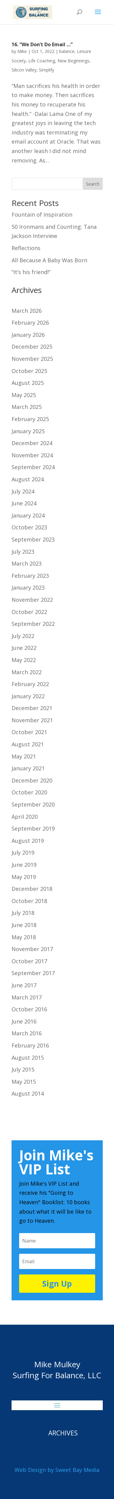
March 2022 (27, 672)
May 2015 (24, 1081)
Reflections (26, 248)
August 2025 (28, 382)
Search (92, 184)
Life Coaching (41, 61)
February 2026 (30, 322)
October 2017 (29, 961)
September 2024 (33, 467)
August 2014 (28, 1093)
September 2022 (33, 623)
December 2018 (32, 888)
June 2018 (24, 925)
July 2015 (23, 1069)
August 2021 (28, 744)
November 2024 (32, 455)
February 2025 (30, 419)
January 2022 (28, 696)
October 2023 (29, 527)
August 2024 (28, 479)
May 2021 (24, 756)
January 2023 (28, 587)
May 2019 (24, 876)
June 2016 (24, 1021)
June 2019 (24, 864)
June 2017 (24, 985)
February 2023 (30, 575)
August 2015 (28, 1057)
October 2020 (29, 792)
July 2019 (23, 852)
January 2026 (28, 334)
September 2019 (33, 828)
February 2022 (30, 684)
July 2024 (23, 491)
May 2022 (24, 660)
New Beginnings (73, 61)
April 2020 (25, 816)
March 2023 (27, 563)
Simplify (46, 70)
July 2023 (23, 551)
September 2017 (33, 973)
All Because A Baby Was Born (49, 260)
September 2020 (33, 804)
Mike (22, 51)
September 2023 (33, 539)
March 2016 (27, 1033)
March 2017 (27, 997)
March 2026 (27, 310)
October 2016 (29, 1009)
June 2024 (24, 503)
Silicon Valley (24, 70)
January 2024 (28, 515)
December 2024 (32, 443)
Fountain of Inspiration (42, 214)
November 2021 (32, 720)
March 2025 (27, 406)
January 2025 (28, 431)
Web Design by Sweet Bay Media (57, 1469)
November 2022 (32, 599)
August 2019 (28, 840)
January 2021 (28, 768)
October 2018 (29, 901)
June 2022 (24, 647)
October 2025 (29, 371)
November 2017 (32, 949)
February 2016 (30, 1045)
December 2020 (32, 780)
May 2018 (24, 937)
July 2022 (23, 636)
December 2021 (32, 708)
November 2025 (32, 358)
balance (66, 51)
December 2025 (32, 346)
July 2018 (23, 912)
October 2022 (29, 611)
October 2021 (29, 732)
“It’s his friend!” (31, 272)
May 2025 (24, 395)
